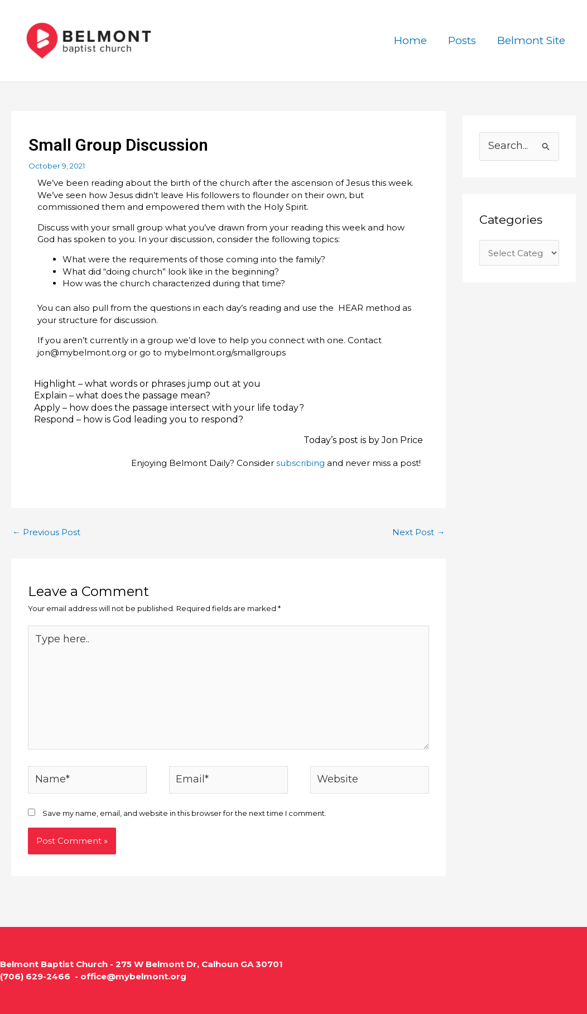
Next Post (418, 532)
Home (410, 40)
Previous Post (46, 532)
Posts (462, 40)
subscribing (300, 463)
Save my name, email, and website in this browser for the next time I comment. (184, 813)
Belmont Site (531, 40)
